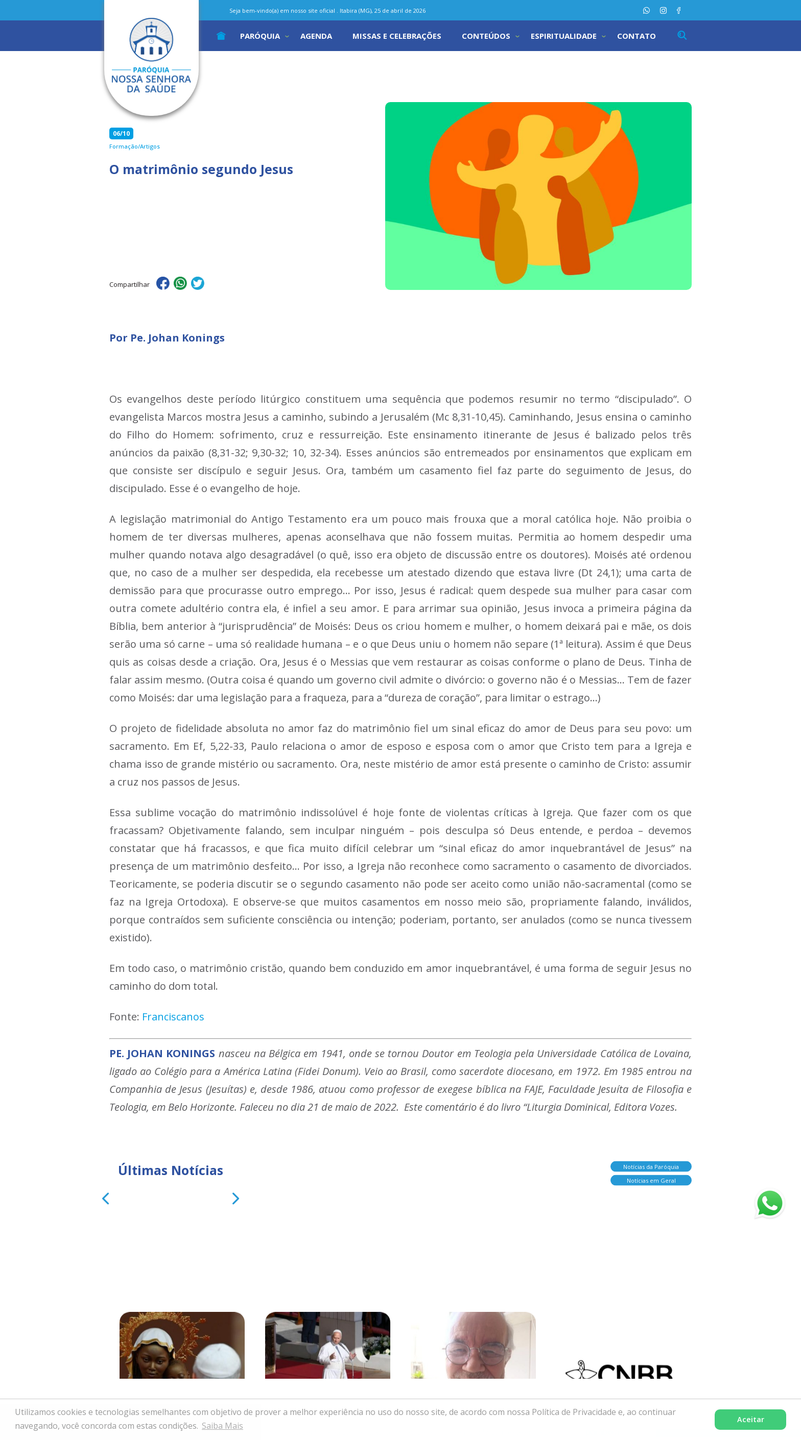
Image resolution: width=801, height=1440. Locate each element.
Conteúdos (486, 36)
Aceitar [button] (750, 1419)
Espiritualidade (564, 36)
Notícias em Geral (651, 1178)
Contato (636, 36)
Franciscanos (173, 1016)
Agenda (316, 36)
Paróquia (260, 36)
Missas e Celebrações (396, 36)
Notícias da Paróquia (651, 1164)
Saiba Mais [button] (222, 1425)
